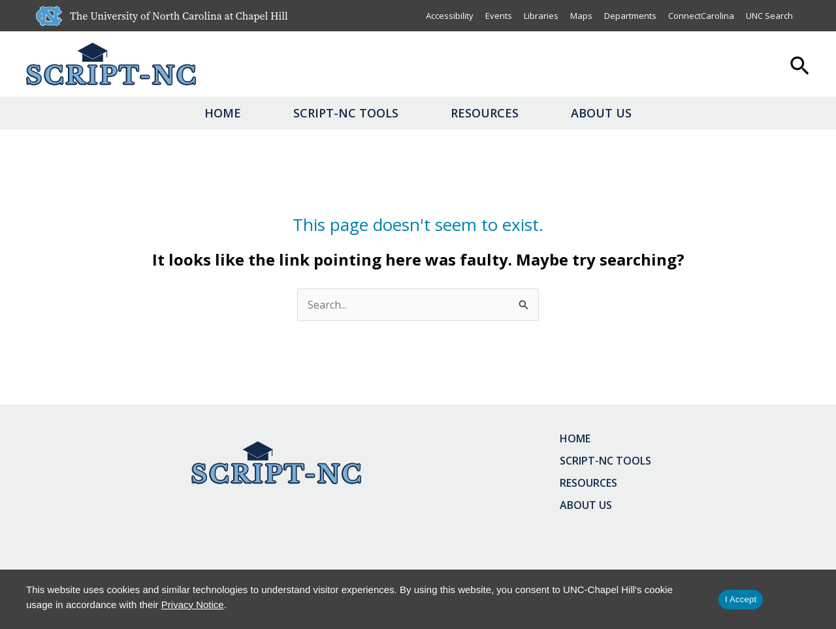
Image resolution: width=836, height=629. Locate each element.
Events (498, 16)
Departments (630, 16)
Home (222, 113)
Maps (581, 16)
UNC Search (769, 16)
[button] (800, 67)
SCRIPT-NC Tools (345, 113)
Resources (485, 113)
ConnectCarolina (701, 16)
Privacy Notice (192, 604)
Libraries (541, 16)
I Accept (740, 599)
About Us (601, 113)
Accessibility (450, 16)
